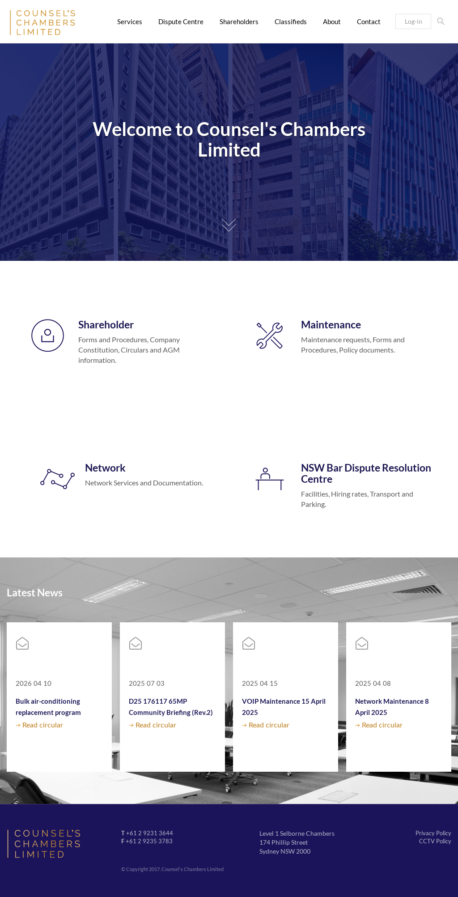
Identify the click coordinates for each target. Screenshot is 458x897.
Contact (369, 21)
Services (129, 21)
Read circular (42, 725)
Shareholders (239, 21)
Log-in (413, 21)
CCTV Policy (435, 841)
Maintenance (331, 324)
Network (105, 467)
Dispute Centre (181, 21)
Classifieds (291, 21)
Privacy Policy (433, 833)
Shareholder (106, 324)
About (332, 21)
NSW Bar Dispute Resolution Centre (366, 473)
